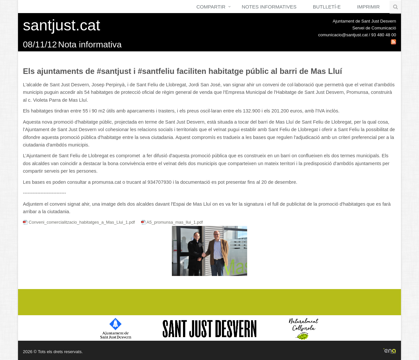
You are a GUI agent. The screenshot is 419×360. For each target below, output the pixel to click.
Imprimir (368, 6)
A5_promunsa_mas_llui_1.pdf (172, 222)
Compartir (211, 6)
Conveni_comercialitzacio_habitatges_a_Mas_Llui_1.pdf (79, 222)
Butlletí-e (327, 6)
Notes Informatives (269, 6)
